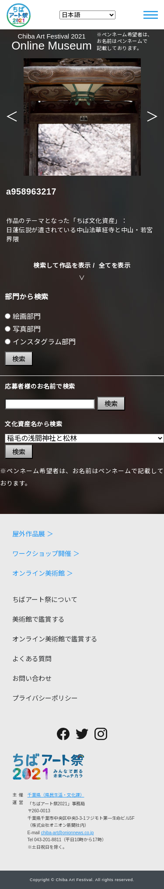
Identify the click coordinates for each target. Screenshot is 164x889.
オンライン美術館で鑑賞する (55, 639)
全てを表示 (115, 265)
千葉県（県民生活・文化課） (56, 795)
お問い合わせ (32, 678)
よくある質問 (32, 658)
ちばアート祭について (44, 599)
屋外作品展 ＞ (32, 534)
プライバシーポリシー (45, 698)
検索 (18, 359)
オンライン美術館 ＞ (42, 573)
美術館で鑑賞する (38, 619)
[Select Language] (87, 15)
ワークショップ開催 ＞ (46, 553)
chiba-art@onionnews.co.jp (67, 832)
